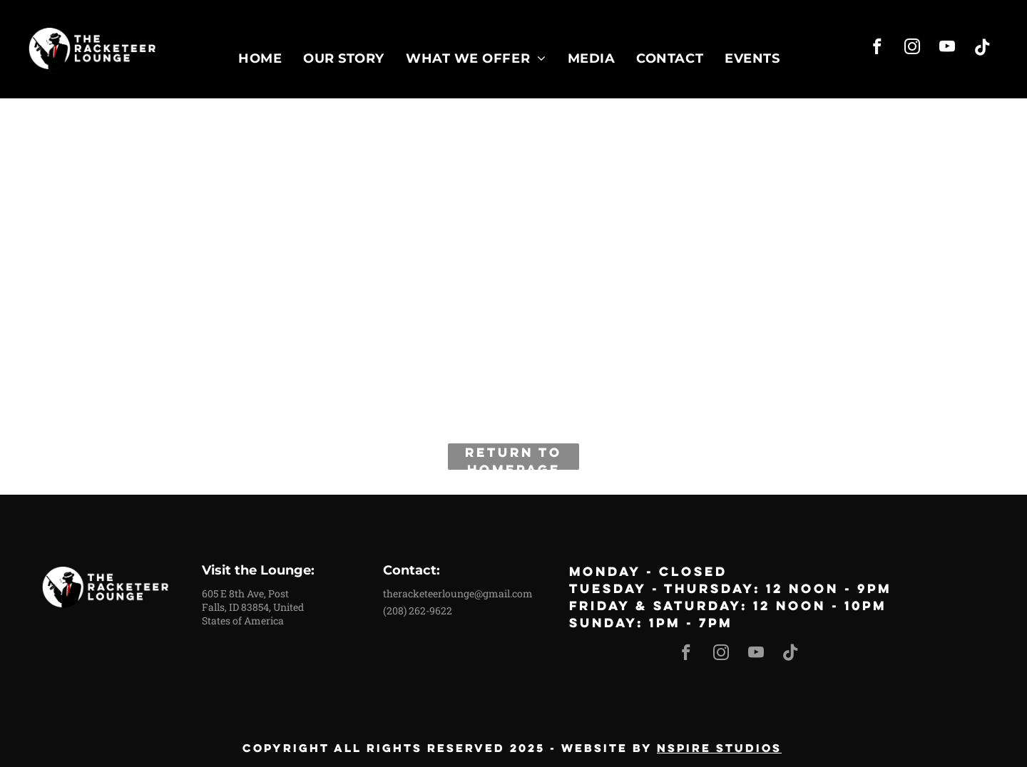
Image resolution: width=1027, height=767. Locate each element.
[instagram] (912, 48)
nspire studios (719, 748)
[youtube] (947, 48)
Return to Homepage (513, 456)
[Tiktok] (982, 48)
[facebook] (877, 48)
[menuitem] (260, 58)
